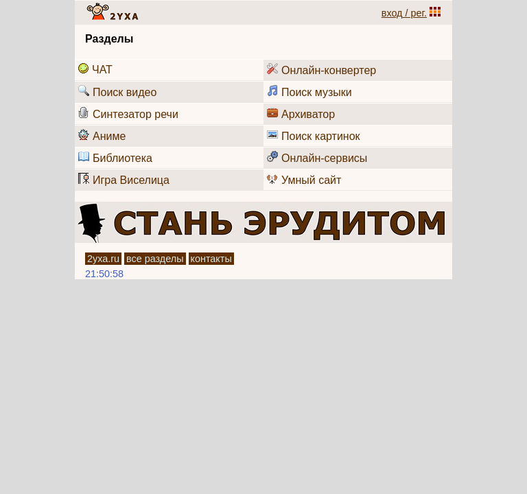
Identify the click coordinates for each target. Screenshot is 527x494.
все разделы (154, 258)
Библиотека (115, 157)
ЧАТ (95, 69)
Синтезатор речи (128, 113)
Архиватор (301, 113)
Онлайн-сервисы (317, 157)
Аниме (102, 135)
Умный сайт (304, 179)
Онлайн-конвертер (321, 69)
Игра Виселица (123, 179)
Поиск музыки (309, 91)
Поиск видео (117, 91)
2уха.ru (103, 258)
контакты (211, 258)
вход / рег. (404, 13)
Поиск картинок (313, 135)
